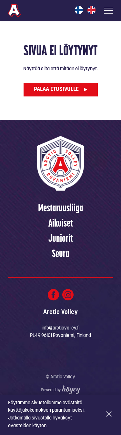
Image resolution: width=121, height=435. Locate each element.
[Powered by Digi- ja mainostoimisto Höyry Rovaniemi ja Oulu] (60, 388)
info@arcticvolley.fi (61, 328)
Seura (60, 254)
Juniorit (60, 239)
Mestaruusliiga (60, 209)
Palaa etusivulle (56, 89)
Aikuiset (60, 224)
